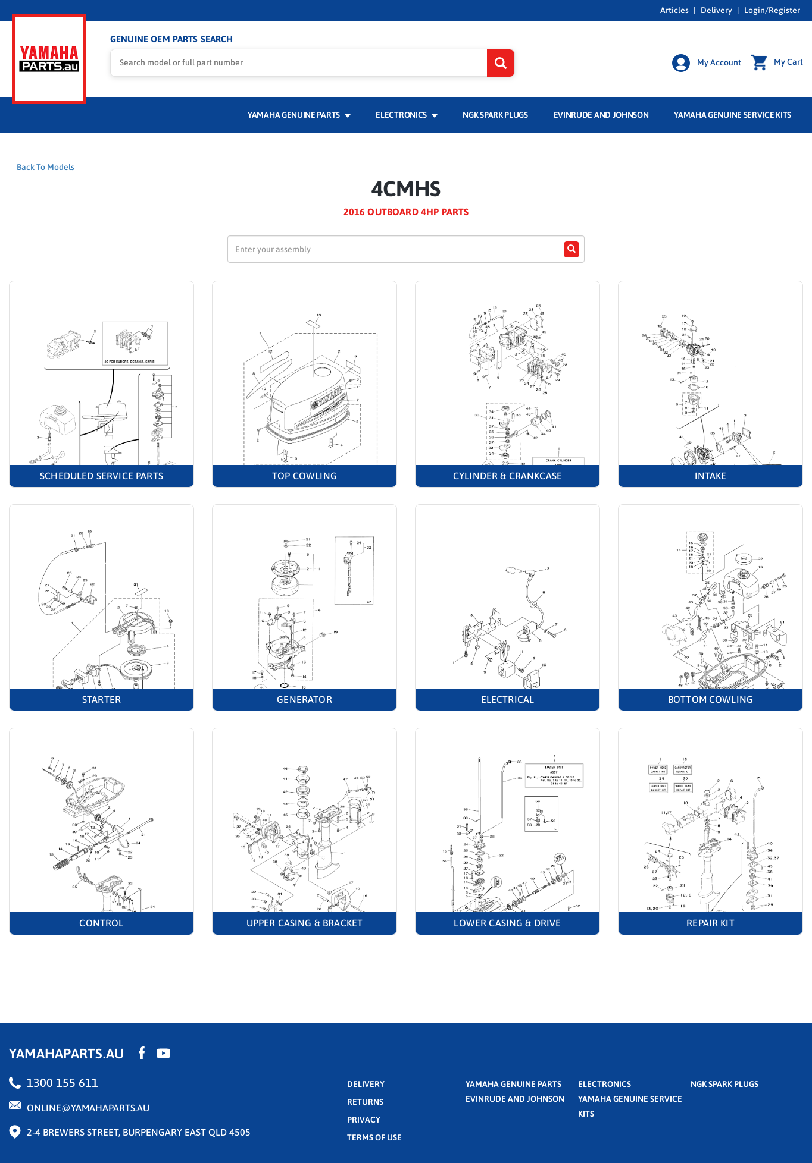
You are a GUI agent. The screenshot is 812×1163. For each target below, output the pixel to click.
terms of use (374, 1139)
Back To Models (45, 169)
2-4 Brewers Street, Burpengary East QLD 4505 (139, 1134)
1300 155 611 (62, 1084)
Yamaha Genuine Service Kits (732, 117)
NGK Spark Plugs (495, 117)
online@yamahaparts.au (88, 1109)
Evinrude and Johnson (601, 117)
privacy (363, 1121)
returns (365, 1103)
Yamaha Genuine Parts (299, 117)
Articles (674, 10)
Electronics (406, 117)
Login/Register (772, 10)
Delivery (716, 10)
